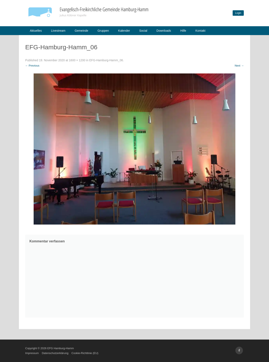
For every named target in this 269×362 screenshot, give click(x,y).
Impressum (32, 353)
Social (143, 30)
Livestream (58, 30)
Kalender (124, 30)
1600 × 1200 (77, 60)
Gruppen (103, 30)
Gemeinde (81, 30)
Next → (239, 65)
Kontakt (200, 30)
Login (238, 13)
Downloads (164, 30)
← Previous (32, 65)
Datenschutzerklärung (55, 353)
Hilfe (183, 30)
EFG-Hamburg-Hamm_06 (106, 60)
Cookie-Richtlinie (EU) (84, 353)
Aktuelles (36, 30)
